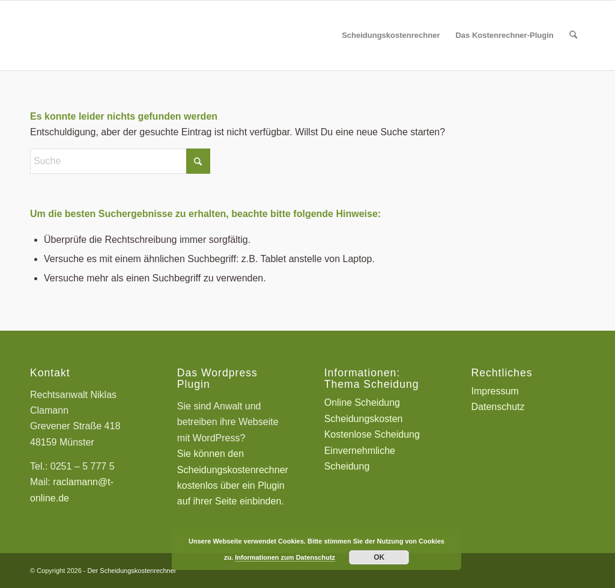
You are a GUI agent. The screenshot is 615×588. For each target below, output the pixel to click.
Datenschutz (498, 407)
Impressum (495, 391)
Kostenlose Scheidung (372, 434)
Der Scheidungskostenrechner (132, 570)
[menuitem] (390, 35)
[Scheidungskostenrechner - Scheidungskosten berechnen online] (120, 35)
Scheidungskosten (363, 419)
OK (379, 557)
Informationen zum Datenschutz (285, 557)
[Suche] (573, 35)
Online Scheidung (362, 402)
